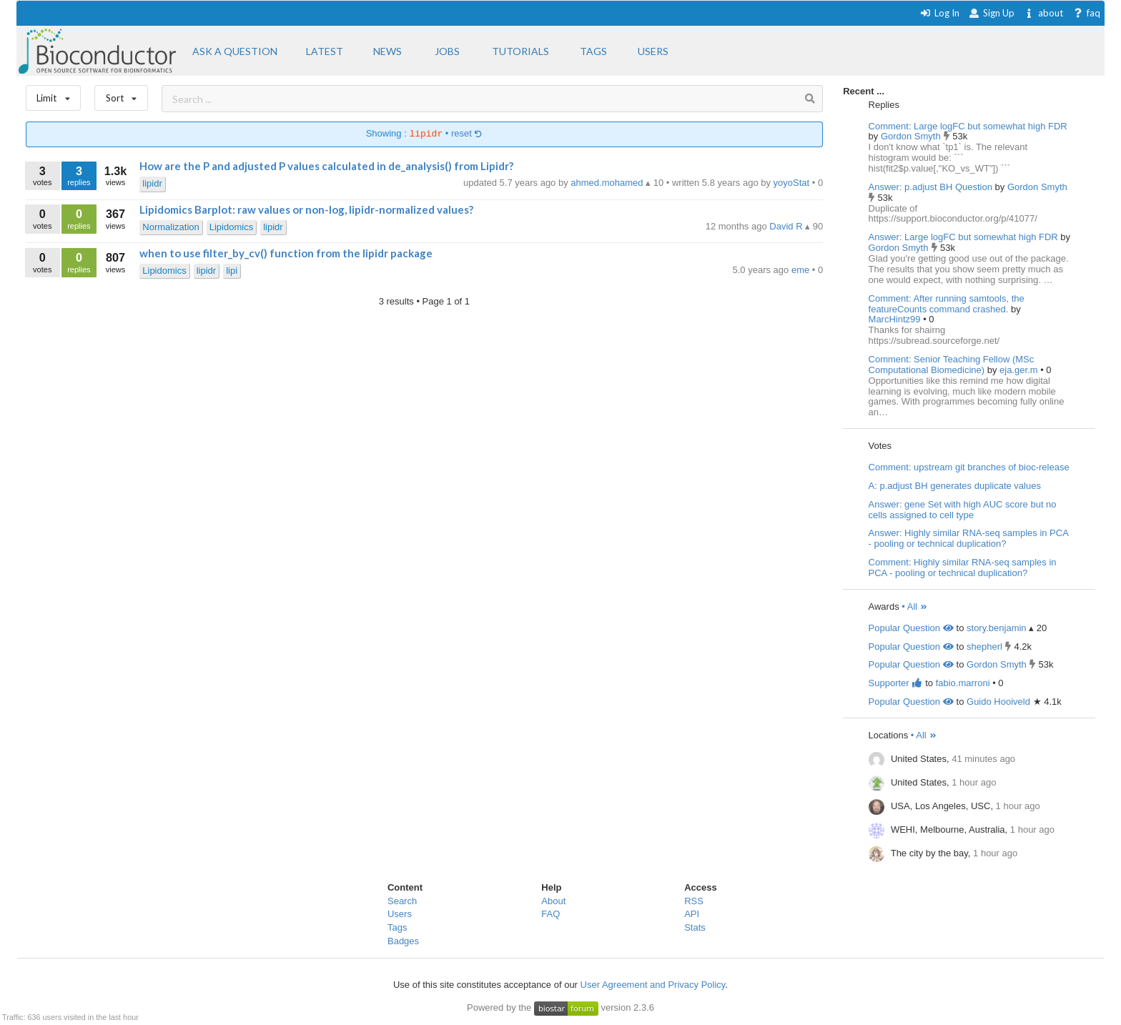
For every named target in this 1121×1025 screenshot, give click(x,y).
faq (1086, 13)
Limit (53, 95)
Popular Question (911, 628)
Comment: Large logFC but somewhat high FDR (968, 126)
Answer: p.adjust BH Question (930, 187)
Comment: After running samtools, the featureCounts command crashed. (946, 304)
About (553, 901)
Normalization (170, 227)
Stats (695, 927)
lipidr (152, 183)
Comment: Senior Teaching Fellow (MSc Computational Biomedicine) (951, 364)
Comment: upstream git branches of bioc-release (969, 467)
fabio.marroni (963, 683)
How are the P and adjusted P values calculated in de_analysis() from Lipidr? (326, 165)
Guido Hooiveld (998, 701)
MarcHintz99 (896, 319)
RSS (693, 901)
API (691, 913)
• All (915, 606)
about (1043, 13)
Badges (403, 941)
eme (801, 269)
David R (787, 226)
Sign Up (991, 13)
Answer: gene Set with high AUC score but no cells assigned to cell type (963, 509)
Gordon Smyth (912, 136)
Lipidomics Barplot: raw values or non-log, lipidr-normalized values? (306, 209)
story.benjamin (997, 628)
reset (467, 134)
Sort (121, 95)
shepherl (984, 646)
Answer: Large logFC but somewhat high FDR (963, 237)
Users (399, 913)
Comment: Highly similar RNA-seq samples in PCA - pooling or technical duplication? (963, 567)
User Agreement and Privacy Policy (653, 984)
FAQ (550, 913)
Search (402, 901)
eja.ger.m (1019, 370)
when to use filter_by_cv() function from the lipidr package (286, 253)
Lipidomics (231, 227)
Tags (397, 927)
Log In (939, 13)
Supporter (896, 683)
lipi (231, 270)
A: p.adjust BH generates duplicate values (955, 485)
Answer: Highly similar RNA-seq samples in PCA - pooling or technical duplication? (969, 538)
